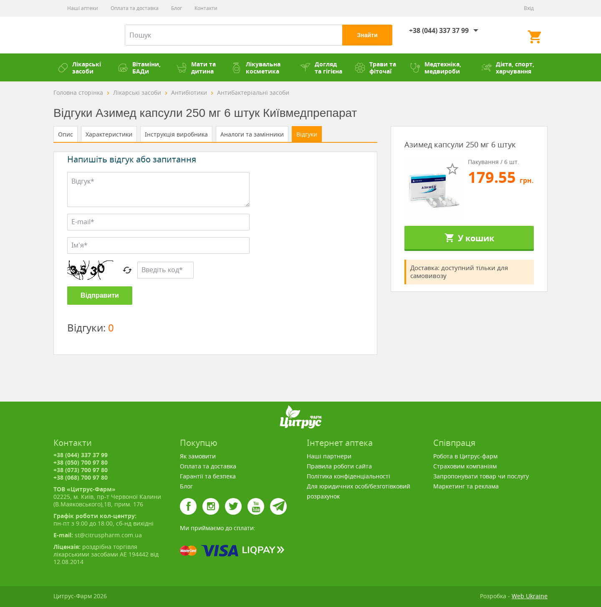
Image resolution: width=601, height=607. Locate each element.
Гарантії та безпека (208, 476)
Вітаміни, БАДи (139, 67)
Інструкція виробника (176, 134)
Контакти (205, 8)
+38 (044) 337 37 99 (439, 30)
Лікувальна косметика (255, 67)
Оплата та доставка (135, 8)
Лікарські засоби (79, 67)
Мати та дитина (196, 67)
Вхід (529, 8)
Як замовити (198, 456)
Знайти (367, 35)
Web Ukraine (530, 596)
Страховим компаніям (465, 466)
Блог (176, 8)
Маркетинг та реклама (466, 486)
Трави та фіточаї (375, 67)
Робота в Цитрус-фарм (465, 456)
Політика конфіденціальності (348, 476)
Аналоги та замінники (252, 134)
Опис (65, 134)
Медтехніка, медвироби (435, 67)
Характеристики (109, 134)
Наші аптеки (82, 8)
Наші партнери (329, 456)
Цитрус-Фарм (78, 35)
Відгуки (306, 134)
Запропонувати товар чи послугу (481, 476)
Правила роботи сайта (339, 466)
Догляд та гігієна (321, 67)
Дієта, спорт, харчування (507, 67)
